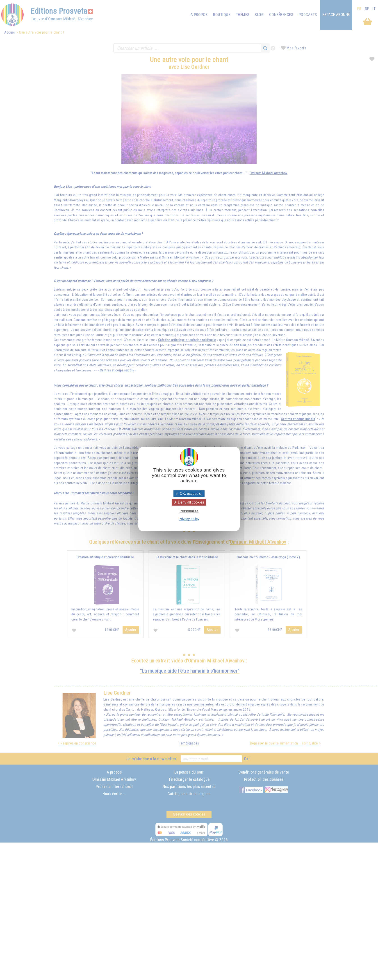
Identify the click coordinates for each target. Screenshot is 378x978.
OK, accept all (189, 493)
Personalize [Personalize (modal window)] (189, 511)
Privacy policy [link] (189, 519)
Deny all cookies (189, 502)
